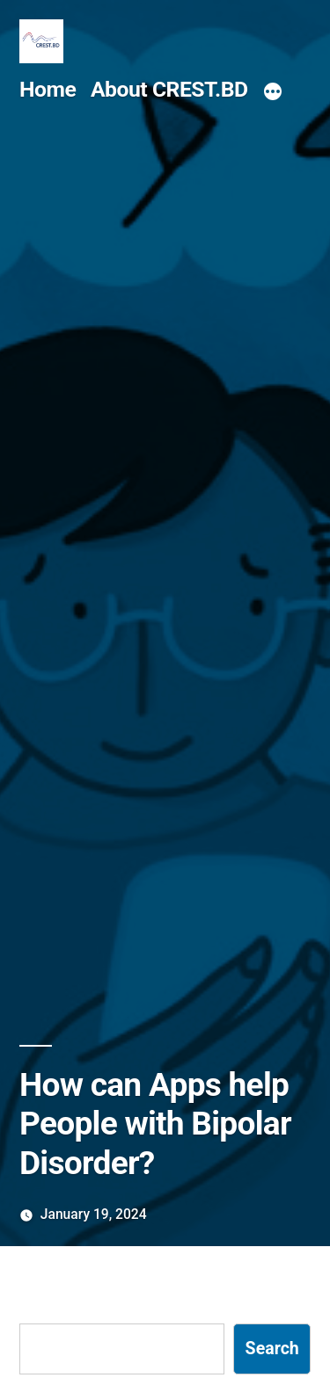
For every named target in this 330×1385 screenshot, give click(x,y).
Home (47, 89)
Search (272, 1348)
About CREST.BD (169, 89)
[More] (272, 92)
